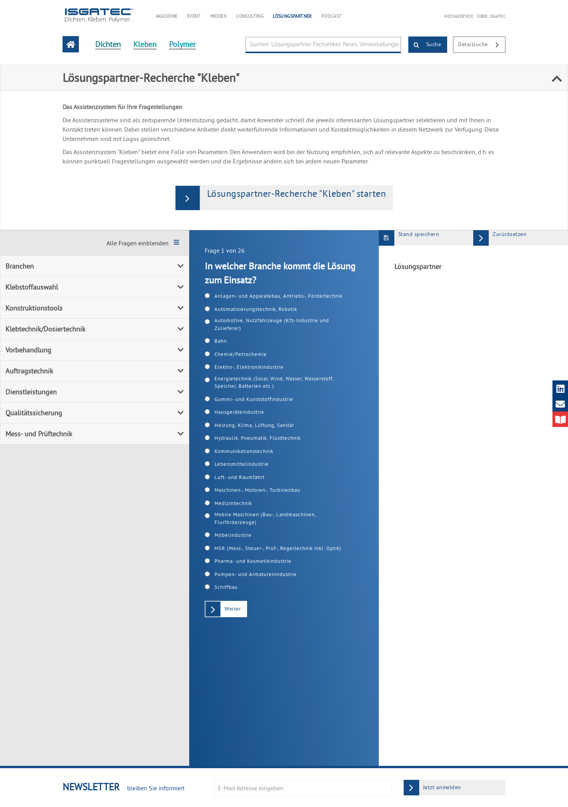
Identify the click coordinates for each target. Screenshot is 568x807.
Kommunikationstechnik (244, 451)
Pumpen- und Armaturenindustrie (255, 574)
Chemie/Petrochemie (240, 354)
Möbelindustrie (233, 535)
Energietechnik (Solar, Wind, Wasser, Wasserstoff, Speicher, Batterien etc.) (274, 382)
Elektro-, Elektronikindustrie (249, 367)
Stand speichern (409, 237)
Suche (425, 45)
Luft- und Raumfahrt (239, 477)
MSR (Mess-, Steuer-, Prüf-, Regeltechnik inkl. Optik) (277, 548)
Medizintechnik (233, 503)
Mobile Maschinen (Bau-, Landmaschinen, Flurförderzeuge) (265, 518)
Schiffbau (226, 587)
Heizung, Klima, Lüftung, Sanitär (254, 425)
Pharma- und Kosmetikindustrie (252, 561)
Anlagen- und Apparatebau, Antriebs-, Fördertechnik (278, 296)
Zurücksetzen (499, 237)
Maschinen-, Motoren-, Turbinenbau (257, 490)
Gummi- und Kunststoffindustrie (253, 399)
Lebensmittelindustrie (241, 464)
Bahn (220, 341)
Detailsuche (481, 45)
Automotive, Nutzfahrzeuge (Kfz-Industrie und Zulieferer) (271, 324)
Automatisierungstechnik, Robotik (255, 309)
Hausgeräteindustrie (239, 412)
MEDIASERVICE (458, 16)
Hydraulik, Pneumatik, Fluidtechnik (257, 438)
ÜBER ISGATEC (491, 16)
